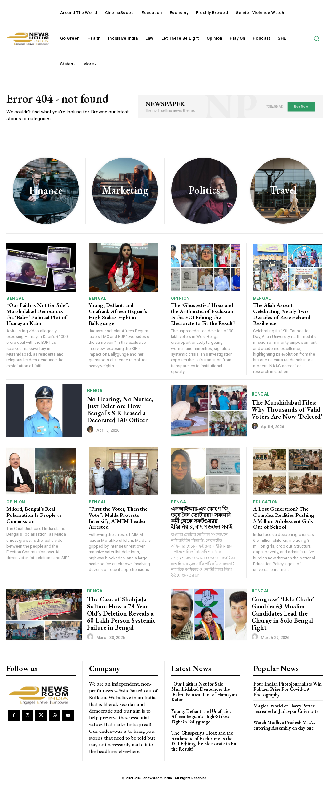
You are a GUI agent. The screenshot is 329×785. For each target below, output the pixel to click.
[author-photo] (91, 429)
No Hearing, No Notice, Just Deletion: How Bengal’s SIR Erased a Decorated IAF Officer (120, 409)
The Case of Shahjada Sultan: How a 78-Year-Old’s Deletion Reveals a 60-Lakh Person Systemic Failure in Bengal (121, 613)
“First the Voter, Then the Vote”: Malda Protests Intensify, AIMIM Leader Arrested (118, 517)
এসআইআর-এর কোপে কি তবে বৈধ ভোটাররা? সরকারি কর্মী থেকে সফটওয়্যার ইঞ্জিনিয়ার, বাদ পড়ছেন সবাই (201, 517)
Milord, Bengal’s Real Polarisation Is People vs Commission (34, 514)
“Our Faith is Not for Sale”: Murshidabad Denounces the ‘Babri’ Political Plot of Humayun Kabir (37, 314)
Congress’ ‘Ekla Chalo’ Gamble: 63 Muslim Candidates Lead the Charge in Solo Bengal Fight (283, 613)
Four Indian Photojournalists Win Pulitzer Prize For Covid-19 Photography (287, 689)
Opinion (180, 298)
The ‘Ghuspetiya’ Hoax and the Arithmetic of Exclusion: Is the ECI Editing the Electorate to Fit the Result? (203, 314)
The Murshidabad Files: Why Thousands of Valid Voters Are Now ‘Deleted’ (287, 409)
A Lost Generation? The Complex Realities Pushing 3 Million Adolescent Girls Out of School (283, 517)
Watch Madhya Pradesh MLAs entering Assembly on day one (284, 725)
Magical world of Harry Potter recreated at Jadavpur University (285, 708)
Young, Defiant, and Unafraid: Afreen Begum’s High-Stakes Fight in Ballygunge (118, 314)
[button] (316, 38)
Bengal (15, 298)
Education (265, 502)
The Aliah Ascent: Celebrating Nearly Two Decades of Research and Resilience (281, 314)
